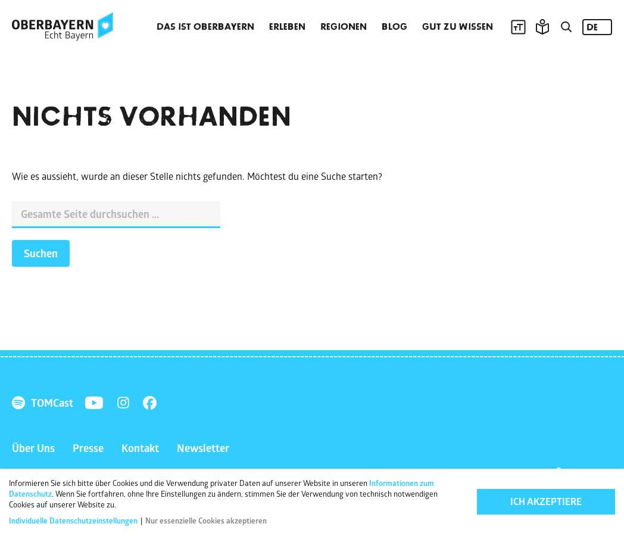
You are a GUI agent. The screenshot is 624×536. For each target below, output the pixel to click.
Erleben (287, 27)
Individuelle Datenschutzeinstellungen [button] (74, 522)
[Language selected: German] (597, 27)
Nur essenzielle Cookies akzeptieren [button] (206, 522)
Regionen (343, 27)
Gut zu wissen (457, 27)
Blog (394, 27)
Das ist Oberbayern (205, 27)
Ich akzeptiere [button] (546, 503)
